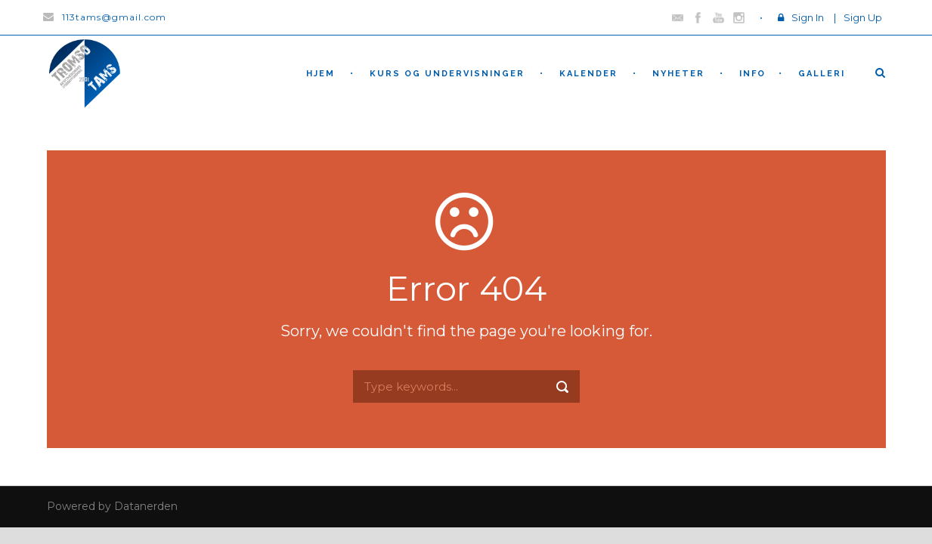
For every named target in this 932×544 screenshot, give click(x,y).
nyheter (678, 74)
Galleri (821, 74)
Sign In (807, 17)
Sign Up (863, 17)
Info (752, 74)
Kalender (588, 74)
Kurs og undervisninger (447, 74)
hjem (320, 74)
